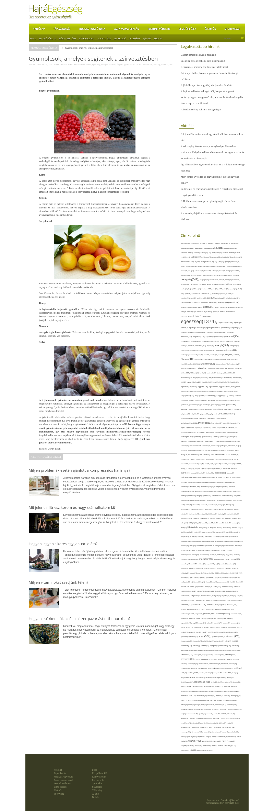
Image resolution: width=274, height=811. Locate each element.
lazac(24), (222, 523)
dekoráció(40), (213, 302)
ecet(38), (217, 311)
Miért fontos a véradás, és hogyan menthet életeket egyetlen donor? (210, 179)
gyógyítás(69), (195, 414)
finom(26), (205, 382)
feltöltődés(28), (231, 373)
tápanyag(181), (211, 677)
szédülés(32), (202, 650)
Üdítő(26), (224, 714)
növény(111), (230, 573)
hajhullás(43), (199, 427)
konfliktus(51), (221, 500)
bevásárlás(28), (214, 279)
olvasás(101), (185, 587)
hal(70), (214, 427)
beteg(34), (236, 275)
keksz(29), (229, 477)
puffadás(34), (185, 618)
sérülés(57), (184, 632)
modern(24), (213, 554)
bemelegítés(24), (218, 275)
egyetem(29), (194, 332)
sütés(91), (228, 641)
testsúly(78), (211, 695)
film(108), (198, 382)
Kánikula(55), (210, 473)
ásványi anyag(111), (199, 266)
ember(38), (191, 345)
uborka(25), (238, 709)
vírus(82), (215, 736)
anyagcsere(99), (206, 262)
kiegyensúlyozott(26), (222, 486)
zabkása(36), (199, 745)
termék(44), (212, 691)
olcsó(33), (232, 582)
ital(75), (202, 464)
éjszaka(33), (223, 332)
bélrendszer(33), (208, 275)
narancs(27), (207, 568)
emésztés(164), (201, 346)
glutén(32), (219, 400)
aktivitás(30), (191, 248)
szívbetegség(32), (193, 663)
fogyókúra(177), (225, 387)
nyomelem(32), (210, 577)
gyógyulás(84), (194, 418)
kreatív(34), (196, 518)
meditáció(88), (185, 541)
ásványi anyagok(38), (212, 266)
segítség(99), (232, 627)
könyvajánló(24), (186, 509)
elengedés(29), (197, 336)
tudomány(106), (232, 705)
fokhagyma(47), (236, 386)
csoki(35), (231, 293)
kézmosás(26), (205, 486)
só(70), (216, 632)
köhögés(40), (222, 505)
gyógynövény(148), (216, 414)
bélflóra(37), (199, 275)
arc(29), (183, 266)
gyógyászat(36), (186, 414)
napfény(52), (224, 564)
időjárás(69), (225, 450)
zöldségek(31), (185, 750)
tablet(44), (202, 673)
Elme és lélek (187, 29)
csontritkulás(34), (201, 298)
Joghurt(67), (204, 468)
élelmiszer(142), (187, 337)
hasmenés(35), (210, 432)
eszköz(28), (221, 355)
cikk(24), (239, 289)
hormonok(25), (185, 445)
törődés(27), (234, 700)
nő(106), (217, 573)
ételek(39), (237, 355)
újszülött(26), (202, 714)
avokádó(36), (237, 266)
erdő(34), (189, 350)
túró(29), (203, 709)
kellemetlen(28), (236, 477)
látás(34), (211, 523)
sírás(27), (205, 632)
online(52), (201, 586)
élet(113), (205, 337)
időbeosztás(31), (216, 450)
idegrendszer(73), (199, 450)
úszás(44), (209, 714)
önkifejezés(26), (216, 595)
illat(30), (237, 450)
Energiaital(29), (234, 345)
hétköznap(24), (225, 436)
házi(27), (192, 436)
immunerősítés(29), (194, 454)
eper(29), (184, 350)
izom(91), (225, 464)
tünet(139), (216, 709)
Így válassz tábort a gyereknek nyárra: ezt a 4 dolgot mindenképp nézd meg (213, 167)
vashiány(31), (205, 723)
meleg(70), (192, 545)
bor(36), (209, 284)
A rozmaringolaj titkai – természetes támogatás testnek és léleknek (209, 216)
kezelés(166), (195, 486)
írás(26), (236, 459)
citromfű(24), (197, 293)
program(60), (199, 614)
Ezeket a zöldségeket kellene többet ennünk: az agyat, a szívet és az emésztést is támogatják (212, 155)
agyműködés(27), (226, 243)
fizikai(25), (222, 382)
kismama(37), (237, 491)
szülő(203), (238, 668)
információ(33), (185, 459)
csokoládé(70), (185, 298)
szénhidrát (147, 64)
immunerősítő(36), (205, 454)
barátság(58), (185, 275)
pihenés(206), (232, 605)
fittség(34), (216, 382)
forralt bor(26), (234, 391)
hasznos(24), (219, 432)
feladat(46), (238, 368)
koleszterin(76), (217, 495)
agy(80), (218, 243)
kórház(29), (189, 505)
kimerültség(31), (199, 491)
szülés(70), (230, 668)
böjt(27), (223, 284)
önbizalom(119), (220, 591)
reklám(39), (210, 623)
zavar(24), (215, 745)
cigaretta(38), (233, 289)
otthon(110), (238, 587)
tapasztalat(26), (222, 677)
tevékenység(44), (236, 695)
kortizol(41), (204, 505)
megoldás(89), (238, 541)
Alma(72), (226, 252)
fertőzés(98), (228, 378)
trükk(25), (198, 704)
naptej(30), (200, 568)
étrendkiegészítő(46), (211, 359)
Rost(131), (190, 627)
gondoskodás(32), (205, 405)
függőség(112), (223, 396)
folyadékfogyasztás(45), (216, 391)
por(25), (203, 609)
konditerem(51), (212, 500)
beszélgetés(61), (228, 275)
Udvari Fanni (67, 64)
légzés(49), (228, 523)
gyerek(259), (231, 404)
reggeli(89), (203, 623)
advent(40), (211, 243)
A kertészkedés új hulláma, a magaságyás (201, 109)
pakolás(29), (209, 600)
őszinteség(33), (185, 600)
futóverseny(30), (213, 395)
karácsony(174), (187, 477)
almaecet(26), (233, 252)
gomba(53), (236, 400)
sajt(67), (218, 627)
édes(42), (223, 311)
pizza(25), (184, 609)
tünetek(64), (224, 709)
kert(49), (222, 482)
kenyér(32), (184, 482)
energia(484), (222, 345)
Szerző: (57, 64)
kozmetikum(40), (213, 505)
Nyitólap (39, 29)
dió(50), (217, 307)
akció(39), (184, 248)
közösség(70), (222, 514)
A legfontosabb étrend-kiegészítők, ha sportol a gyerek (207, 91)
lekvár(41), (184, 527)
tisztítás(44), (206, 700)
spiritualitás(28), (185, 636)
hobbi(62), (219, 441)
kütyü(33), (198, 523)
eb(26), (206, 311)
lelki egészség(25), (204, 527)
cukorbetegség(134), (233, 298)
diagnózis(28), (193, 307)
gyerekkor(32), (195, 409)
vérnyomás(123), (197, 732)
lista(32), (240, 527)
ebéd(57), (211, 311)
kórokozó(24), (196, 505)
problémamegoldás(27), (188, 614)
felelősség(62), (195, 373)
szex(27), (198, 659)
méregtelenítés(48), (208, 550)
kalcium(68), (227, 468)
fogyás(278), (203, 386)
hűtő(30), (190, 450)
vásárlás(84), (196, 723)
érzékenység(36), (221, 350)
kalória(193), (186, 473)
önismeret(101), (206, 596)
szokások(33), (233, 663)
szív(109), (184, 664)
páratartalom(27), (186, 604)
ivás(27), (207, 464)
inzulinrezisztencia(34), (227, 459)
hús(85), (238, 446)
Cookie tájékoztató (230, 800)
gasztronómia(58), (202, 400)
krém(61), (213, 518)
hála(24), (219, 427)
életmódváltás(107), (187, 341)
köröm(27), (237, 509)
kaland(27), (219, 468)
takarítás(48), (209, 673)
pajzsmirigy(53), (201, 600)
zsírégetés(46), (201, 750)
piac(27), (224, 604)
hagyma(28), (226, 423)
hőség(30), (225, 445)
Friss (33, 38)
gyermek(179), (218, 409)
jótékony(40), (212, 468)
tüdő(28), (209, 709)
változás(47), (217, 718)
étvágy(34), (221, 359)
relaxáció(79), (218, 623)
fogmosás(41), (185, 386)
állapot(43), (184, 252)
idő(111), (208, 450)
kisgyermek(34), (228, 491)
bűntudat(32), (197, 289)
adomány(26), (204, 243)
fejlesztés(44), (220, 368)
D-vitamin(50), (196, 302)
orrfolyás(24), (209, 586)
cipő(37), (183, 293)
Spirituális (104, 38)
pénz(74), (218, 604)
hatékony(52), (233, 432)
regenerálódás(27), (186, 623)
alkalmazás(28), (208, 248)
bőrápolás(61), (237, 284)
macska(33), (190, 532)
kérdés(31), (199, 482)
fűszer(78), (238, 395)
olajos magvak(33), (223, 582)
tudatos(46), (211, 704)
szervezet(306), (188, 659)
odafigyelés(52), (186, 582)
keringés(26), (215, 482)
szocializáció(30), (204, 663)
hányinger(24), (192, 432)
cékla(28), (215, 289)
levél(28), (220, 527)
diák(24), (200, 307)
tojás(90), (213, 700)
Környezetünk (67, 38)
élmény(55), (230, 341)
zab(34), (191, 745)
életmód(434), (232, 336)
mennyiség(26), (219, 545)
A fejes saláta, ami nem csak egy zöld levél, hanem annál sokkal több (212, 137)
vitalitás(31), (184, 741)
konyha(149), (237, 500)
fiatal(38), (184, 382)
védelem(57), (222, 723)
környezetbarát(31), (213, 509)
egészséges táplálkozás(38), (197, 327)
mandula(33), (209, 536)
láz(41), (216, 523)
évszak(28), (184, 364)
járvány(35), (184, 468)
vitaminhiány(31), (207, 741)
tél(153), (220, 686)
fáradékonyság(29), (234, 364)
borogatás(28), (216, 284)
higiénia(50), (201, 441)
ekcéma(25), (230, 332)
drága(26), (184, 311)
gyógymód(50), (204, 414)
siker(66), (199, 632)
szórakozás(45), (203, 668)
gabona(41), (192, 400)
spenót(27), (234, 632)
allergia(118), (207, 252)
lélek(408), (193, 527)
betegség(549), (190, 279)
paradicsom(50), (237, 600)
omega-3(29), (194, 586)
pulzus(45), (192, 618)
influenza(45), (235, 454)
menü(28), (199, 550)
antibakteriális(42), (226, 257)
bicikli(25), (222, 279)
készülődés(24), (185, 486)
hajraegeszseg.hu (214, 802)
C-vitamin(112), (206, 289)
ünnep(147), (185, 718)
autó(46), (230, 266)
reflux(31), (220, 618)
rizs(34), (183, 627)
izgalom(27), (218, 464)
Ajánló (147, 38)
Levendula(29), (227, 527)
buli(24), (190, 289)
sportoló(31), (215, 636)
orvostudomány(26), (228, 586)
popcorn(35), (197, 609)
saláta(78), (224, 627)
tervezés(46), (185, 695)
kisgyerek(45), (218, 491)
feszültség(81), (237, 377)
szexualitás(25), (206, 659)
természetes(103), (233, 691)
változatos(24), (225, 718)
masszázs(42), (226, 536)
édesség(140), (186, 316)
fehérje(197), (203, 368)
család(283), (206, 293)
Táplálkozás (61, 29)
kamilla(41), (202, 473)
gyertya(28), (237, 409)
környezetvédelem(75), (226, 509)
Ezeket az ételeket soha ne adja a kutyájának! (203, 60)
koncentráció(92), (201, 500)
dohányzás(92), (231, 307)
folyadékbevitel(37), (203, 391)
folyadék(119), (192, 391)
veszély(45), (184, 736)
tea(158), (191, 686)
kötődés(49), (185, 514)
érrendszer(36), (211, 350)
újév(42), (183, 714)
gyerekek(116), (186, 409)
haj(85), (183, 427)
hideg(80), (184, 441)
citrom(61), (189, 293)
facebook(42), (192, 364)
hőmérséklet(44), (216, 445)
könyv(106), (230, 505)
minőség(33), (196, 554)
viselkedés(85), (223, 737)
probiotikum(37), (218, 609)
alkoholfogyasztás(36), (230, 248)
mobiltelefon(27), (205, 554)
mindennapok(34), (186, 554)
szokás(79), (225, 663)
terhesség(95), (204, 691)
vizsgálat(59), (185, 745)
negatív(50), (235, 568)
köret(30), (193, 509)
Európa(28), (229, 359)
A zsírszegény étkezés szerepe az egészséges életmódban (208, 146)
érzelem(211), (231, 350)
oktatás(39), (209, 582)
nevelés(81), (202, 573)
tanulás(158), (191, 677)
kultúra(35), (228, 518)
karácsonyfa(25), (198, 477)
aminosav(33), (216, 257)
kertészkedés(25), (230, 482)
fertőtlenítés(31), (219, 377)
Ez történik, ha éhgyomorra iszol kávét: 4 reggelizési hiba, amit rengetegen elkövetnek (212, 192)
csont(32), (193, 298)
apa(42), (222, 261)
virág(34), (209, 736)
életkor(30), (212, 336)
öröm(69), (233, 595)
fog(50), (227, 382)
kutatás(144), (236, 518)
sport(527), (205, 636)
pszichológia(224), (223, 614)
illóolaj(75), (184, 454)
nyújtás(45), (236, 577)
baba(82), (191, 271)
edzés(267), (196, 316)
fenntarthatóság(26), (187, 377)
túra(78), (191, 709)
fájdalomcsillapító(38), (222, 364)
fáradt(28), (184, 368)
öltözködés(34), (192, 591)
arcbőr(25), (189, 266)
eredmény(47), (196, 350)
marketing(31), (217, 536)
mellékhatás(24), (201, 545)
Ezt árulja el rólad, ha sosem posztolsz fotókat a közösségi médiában (209, 76)
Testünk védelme (158, 29)
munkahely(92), (186, 564)
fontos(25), (227, 391)
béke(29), (192, 275)
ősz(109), (240, 596)
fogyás (120, 64)
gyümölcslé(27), (218, 423)
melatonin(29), (185, 545)
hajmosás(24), (207, 427)
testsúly (157, 64)
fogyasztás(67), (214, 386)
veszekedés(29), (234, 732)
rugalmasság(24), (199, 627)
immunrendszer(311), (220, 454)
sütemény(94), (220, 641)
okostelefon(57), (200, 582)
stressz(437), (233, 636)
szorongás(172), (214, 668)
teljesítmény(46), (186, 691)
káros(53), (214, 477)
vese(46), (226, 732)
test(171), (192, 696)
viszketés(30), (232, 736)
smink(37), (211, 632)
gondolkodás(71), (194, 405)
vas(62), (189, 723)
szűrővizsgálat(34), (193, 673)
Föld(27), (183, 395)
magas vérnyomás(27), (208, 532)
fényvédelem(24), (203, 377)
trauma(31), (191, 704)
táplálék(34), (230, 677)
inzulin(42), (216, 459)
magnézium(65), (220, 532)
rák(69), (198, 618)
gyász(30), (222, 405)
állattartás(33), (197, 252)
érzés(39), (207, 355)
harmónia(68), (201, 432)
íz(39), (212, 464)
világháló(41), (202, 736)
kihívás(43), (232, 486)
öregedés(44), (226, 595)
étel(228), (229, 355)
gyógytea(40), (185, 418)
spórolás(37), (194, 636)
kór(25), (183, 505)
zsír (170, 64)
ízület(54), (239, 464)
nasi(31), (214, 568)
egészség (96, 64)
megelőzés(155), (208, 541)
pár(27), (230, 600)
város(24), (184, 723)
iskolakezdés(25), (194, 464)
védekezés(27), (213, 723)
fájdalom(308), (209, 364)
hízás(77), (212, 441)
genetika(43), (212, 400)
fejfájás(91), (212, 368)
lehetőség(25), (236, 523)
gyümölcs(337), (205, 423)
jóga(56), (197, 468)
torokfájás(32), (227, 700)
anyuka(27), (215, 261)
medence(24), (234, 536)
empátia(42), (211, 345)
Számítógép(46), (186, 650)
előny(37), (237, 341)
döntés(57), (239, 307)
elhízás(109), (215, 341)
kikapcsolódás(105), (188, 491)
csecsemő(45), (216, 293)
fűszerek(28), (185, 400)
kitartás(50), (184, 495)
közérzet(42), (204, 514)
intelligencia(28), (201, 459)
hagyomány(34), (235, 423)
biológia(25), (229, 279)
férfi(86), (211, 378)
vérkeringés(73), (186, 732)
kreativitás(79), (205, 518)
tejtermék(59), (213, 686)
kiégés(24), (213, 486)
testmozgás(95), (201, 696)
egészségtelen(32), (226, 327)
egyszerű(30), (202, 332)
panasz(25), (216, 600)
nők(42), (222, 573)
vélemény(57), (204, 727)
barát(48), (229, 271)
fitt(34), (210, 382)
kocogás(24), (200, 495)
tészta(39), (227, 695)
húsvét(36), (184, 450)
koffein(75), (208, 495)
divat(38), (223, 307)
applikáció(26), (235, 261)
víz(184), (225, 741)
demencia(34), (222, 302)
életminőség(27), (220, 336)
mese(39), (217, 550)
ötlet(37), (193, 600)
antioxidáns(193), (188, 262)
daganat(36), (205, 302)
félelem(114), (185, 373)
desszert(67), (185, 307)
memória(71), (210, 545)
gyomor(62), (203, 418)
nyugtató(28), (229, 577)
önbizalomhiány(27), (232, 591)
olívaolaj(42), (239, 582)
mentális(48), (239, 545)
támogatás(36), (218, 673)
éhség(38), (215, 332)
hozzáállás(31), (206, 445)
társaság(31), (237, 682)
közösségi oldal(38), (187, 518)
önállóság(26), (201, 591)
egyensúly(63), (185, 332)
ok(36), (193, 582)
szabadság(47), (197, 645)
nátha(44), (228, 568)
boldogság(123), (196, 284)
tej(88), (206, 686)
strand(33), (222, 636)
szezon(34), (214, 659)
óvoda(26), (184, 591)
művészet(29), (202, 564)
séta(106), (191, 632)
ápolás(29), (228, 261)
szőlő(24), (223, 668)
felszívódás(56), (212, 373)
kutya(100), (185, 523)
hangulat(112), (233, 427)
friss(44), (197, 395)
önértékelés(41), (186, 595)
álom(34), (189, 257)
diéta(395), (209, 307)
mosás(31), (237, 554)
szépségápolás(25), (208, 655)
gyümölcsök (129, 64)
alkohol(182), (218, 248)
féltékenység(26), (222, 373)
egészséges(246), (226, 322)
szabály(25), (206, 645)
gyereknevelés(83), (206, 409)
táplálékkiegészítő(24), (187, 682)
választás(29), (208, 718)
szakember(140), (225, 646)
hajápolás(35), (190, 427)
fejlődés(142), (230, 368)
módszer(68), (221, 554)
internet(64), (210, 459)
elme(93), (223, 341)
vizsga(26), (232, 741)
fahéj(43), (199, 364)
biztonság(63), (185, 284)
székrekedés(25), (211, 650)
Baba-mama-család (126, 29)
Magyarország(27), (186, 536)
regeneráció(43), (228, 618)
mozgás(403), (206, 559)
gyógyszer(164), (229, 414)
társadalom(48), (228, 682)
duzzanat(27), (191, 311)
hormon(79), (236, 441)
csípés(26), (224, 293)
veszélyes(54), (193, 736)
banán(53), (222, 271)
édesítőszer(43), (231, 311)
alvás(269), (197, 257)
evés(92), (236, 359)
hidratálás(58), (192, 441)
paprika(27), (224, 600)
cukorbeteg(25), (221, 298)
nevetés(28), (210, 573)
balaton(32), (208, 271)
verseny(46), (207, 732)
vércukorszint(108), (228, 727)
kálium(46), (234, 468)
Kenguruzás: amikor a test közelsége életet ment (204, 67)
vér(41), (211, 727)
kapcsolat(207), (220, 473)
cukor (88, 64)
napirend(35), (232, 564)
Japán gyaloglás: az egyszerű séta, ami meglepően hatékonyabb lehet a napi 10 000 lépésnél (212, 100)
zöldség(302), (230, 745)
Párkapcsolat (87, 38)
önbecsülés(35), (210, 591)
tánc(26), (183, 677)
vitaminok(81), (217, 741)
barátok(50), (236, 271)
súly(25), (206, 641)
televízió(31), (234, 686)
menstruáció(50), (229, 545)
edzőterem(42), (206, 316)
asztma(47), (223, 266)
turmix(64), (197, 709)
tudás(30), (204, 704)
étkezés (112, 64)
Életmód (210, 29)
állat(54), (191, 252)
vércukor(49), (218, 727)
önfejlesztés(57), (196, 595)
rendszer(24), (227, 623)
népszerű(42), (194, 573)
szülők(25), (184, 673)
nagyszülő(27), (210, 564)
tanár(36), (235, 673)
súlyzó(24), (212, 641)
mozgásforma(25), (219, 559)
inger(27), (193, 459)
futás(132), (204, 396)
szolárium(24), (185, 668)
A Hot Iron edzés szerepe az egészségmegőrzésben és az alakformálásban (208, 204)
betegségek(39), (205, 279)
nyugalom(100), (220, 577)
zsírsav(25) (209, 750)
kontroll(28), (229, 500)
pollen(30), (190, 609)
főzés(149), (190, 396)
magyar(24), (236, 532)
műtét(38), (194, 564)
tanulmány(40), (200, 677)
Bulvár (158, 38)
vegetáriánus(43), (186, 727)
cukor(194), (211, 298)
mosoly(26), (184, 559)
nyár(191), (238, 573)
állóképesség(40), (217, 252)
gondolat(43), (185, 405)
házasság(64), (185, 436)
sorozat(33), (222, 632)
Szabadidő (120, 38)
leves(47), (235, 527)
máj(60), (202, 536)
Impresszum (213, 800)
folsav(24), (184, 391)
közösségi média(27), (233, 514)
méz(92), (224, 550)
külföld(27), (192, 523)
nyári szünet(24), (195, 577)
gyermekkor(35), (229, 409)
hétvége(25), (233, 436)
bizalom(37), (236, 279)
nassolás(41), (221, 568)
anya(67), (198, 261)
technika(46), (199, 686)
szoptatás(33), (193, 668)
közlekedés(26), (213, 514)
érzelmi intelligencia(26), (196, 355)
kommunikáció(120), (188, 500)
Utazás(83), (217, 714)
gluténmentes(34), (228, 400)
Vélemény (134, 38)
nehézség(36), (185, 573)
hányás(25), (184, 432)
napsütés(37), (193, 568)
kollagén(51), (237, 495)
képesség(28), (192, 482)
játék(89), (191, 468)
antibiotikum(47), (237, 257)
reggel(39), (195, 623)
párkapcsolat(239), (199, 605)
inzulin (139, 64)
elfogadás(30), (206, 341)
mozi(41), (228, 559)
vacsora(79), (194, 718)
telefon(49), (227, 686)
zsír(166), (193, 750)
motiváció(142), (193, 559)
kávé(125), (222, 477)
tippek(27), (191, 700)
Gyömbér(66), (211, 418)
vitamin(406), (195, 741)
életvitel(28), (198, 341)
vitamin (164, 64)
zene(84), (221, 745)
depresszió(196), (232, 302)
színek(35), (236, 659)
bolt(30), (204, 284)
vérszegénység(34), (217, 732)
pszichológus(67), (236, 614)
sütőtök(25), (235, 641)
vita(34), (239, 736)
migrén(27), (230, 550)
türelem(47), (231, 709)
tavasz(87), (184, 686)
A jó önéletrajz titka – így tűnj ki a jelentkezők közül (206, 85)
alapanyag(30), (199, 248)
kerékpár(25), (207, 482)
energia (104, 64)
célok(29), (226, 289)
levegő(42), (213, 527)
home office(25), (227, 441)
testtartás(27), (220, 695)
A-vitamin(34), (185, 243)
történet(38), (184, 704)
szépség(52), (198, 655)
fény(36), (195, 377)
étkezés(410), (188, 359)
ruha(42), (207, 627)
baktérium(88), (199, 271)
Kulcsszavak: (80, 64)
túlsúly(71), (184, 709)
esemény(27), (214, 355)
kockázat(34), (192, 495)
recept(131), (212, 618)
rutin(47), (212, 627)
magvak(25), (229, 532)
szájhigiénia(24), (214, 645)
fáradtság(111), (192, 368)
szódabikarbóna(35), (215, 663)
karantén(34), (207, 477)
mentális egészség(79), (188, 550)
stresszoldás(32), (198, 641)
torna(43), (219, 700)
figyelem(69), (191, 382)
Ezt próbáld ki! (47, 38)
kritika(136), (220, 518)
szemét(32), (237, 650)
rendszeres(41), (235, 623)
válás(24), (201, 718)
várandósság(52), (234, 718)
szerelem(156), (219, 655)
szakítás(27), (235, 645)
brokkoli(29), (184, 289)
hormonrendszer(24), (196, 445)
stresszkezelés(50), (187, 641)
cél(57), (220, 289)
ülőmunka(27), (231, 714)
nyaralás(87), (185, 577)
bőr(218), (229, 284)
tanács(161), (227, 673)
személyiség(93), (228, 650)
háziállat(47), (199, 436)
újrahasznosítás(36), (192, 714)
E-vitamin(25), (199, 311)
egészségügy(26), (237, 327)
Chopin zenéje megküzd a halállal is (198, 54)
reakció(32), (205, 618)
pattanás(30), (211, 604)
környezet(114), (201, 509)
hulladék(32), (232, 445)
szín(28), (230, 659)
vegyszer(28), (196, 727)
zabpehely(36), (207, 745)
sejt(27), (239, 627)
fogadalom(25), (234, 382)
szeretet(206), (230, 655)
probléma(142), (228, 609)
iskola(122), (185, 464)
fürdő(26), (232, 395)
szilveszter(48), (222, 659)
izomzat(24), (231, 464)
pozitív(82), (210, 609)
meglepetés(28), (229, 541)
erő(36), (203, 350)
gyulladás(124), (221, 418)
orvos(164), (217, 587)
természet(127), (221, 691)
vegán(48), (230, 723)
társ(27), (220, 682)
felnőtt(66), (203, 373)
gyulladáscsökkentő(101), (189, 423)
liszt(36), (183, 532)
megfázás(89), (219, 541)
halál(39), (225, 427)
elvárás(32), (184, 345)
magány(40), (197, 532)
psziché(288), (209, 614)
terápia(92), (195, 691)
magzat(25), (195, 536)
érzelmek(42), (185, 355)
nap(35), (217, 564)
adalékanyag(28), (194, 243)
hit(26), (207, 441)
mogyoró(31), (230, 554)
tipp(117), (184, 700)
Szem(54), (219, 650)
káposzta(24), (230, 473)
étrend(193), (200, 359)
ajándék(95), (235, 243)
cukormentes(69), (186, 302)
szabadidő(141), (187, 646)
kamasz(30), (195, 473)
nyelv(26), (203, 577)
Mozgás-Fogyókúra (92, 29)
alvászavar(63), (207, 257)
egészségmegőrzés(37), (213, 327)
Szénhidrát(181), (187, 655)
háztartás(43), (217, 436)
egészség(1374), (199, 321)
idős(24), (232, 450)
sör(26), (228, 632)
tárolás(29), (214, 682)
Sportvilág (232, 29)
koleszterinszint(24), (228, 495)
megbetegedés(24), (196, 541)
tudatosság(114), (221, 705)
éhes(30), (210, 332)
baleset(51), (215, 271)
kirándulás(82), (209, 491)
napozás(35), (185, 568)
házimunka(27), (208, 436)
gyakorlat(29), (215, 405)
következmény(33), (194, 514)
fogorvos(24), (194, 386)
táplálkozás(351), (202, 682)
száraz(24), (194, 650)
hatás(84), (226, 432)
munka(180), (235, 559)
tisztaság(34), (198, 700)
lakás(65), (205, 523)
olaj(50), (215, 582)
